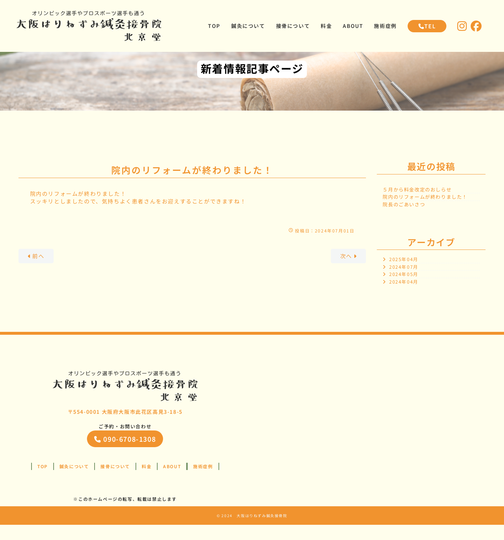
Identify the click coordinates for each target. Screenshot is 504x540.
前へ (38, 271)
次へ (346, 271)
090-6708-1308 (125, 454)
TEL (427, 26)
